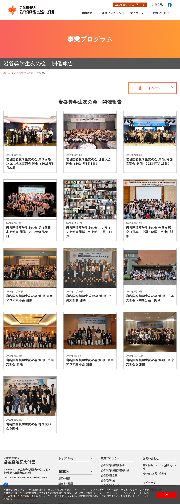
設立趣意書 (64, 455)
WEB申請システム (15, 458)
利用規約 (8, 465)
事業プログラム (111, 13)
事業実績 (105, 452)
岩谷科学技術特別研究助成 (115, 432)
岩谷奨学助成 (108, 442)
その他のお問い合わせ (154, 435)
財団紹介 (86, 13)
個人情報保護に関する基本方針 (33, 465)
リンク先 (63, 475)
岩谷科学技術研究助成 (112, 427)
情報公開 (63, 465)
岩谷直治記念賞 (109, 437)
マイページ (136, 13)
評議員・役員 (65, 460)
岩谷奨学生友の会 (23, 34)
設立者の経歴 (65, 445)
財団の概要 (64, 440)
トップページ (66, 420)
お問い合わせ (161, 13)
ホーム (6, 34)
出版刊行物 (64, 470)
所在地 (62, 450)
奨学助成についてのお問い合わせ (159, 428)
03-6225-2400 (17, 439)
